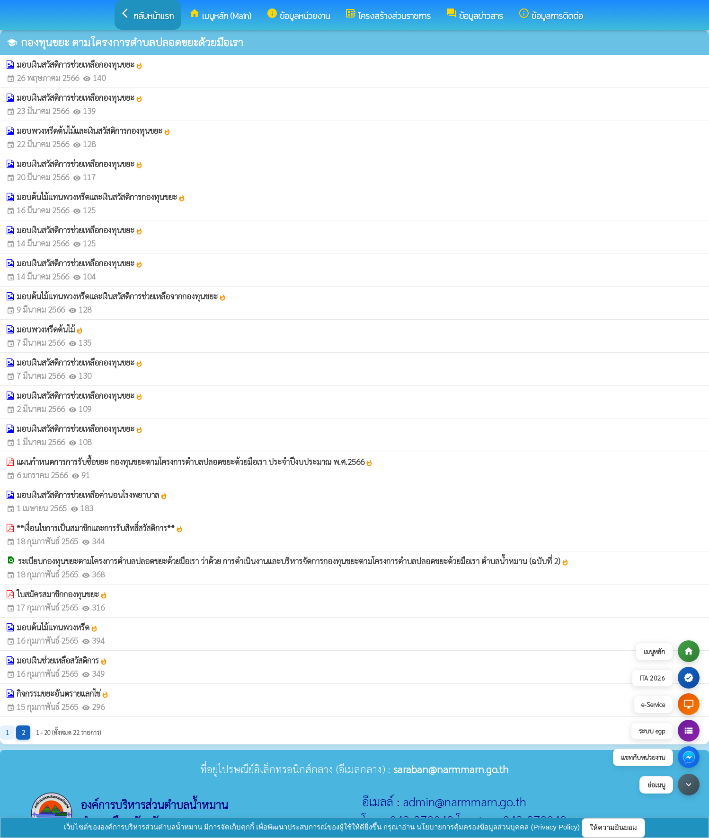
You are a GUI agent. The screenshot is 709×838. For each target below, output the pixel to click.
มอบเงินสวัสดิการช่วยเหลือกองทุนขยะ (80, 64)
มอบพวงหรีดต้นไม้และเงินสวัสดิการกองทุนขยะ (94, 130)
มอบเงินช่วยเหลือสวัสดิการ (62, 660)
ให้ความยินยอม (613, 827)
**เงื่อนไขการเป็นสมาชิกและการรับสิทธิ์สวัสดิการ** (100, 528)
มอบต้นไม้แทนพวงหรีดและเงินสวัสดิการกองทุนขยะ (101, 197)
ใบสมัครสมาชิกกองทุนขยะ (62, 594)
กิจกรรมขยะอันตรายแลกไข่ (63, 693)
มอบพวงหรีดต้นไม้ (50, 329)
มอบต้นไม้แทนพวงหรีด (57, 627)
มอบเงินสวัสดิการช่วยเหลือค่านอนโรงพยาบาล (92, 494)
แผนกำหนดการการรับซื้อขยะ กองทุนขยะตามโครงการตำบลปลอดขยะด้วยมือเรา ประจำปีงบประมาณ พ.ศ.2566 (195, 461)
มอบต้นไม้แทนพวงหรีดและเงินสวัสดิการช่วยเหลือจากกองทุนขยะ (121, 296)
